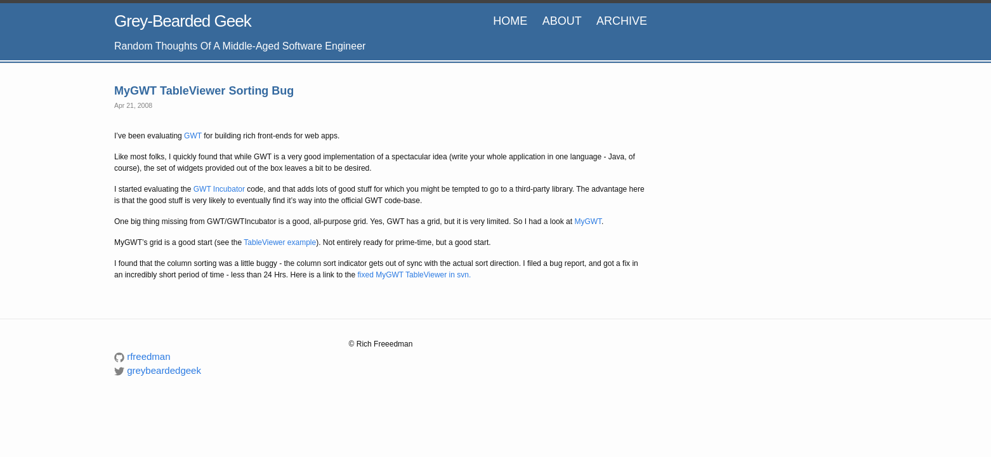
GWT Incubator (219, 189)
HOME (510, 21)
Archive (621, 21)
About (562, 21)
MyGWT (587, 221)
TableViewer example (280, 242)
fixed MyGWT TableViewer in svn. (414, 274)
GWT (193, 135)
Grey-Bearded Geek (182, 20)
